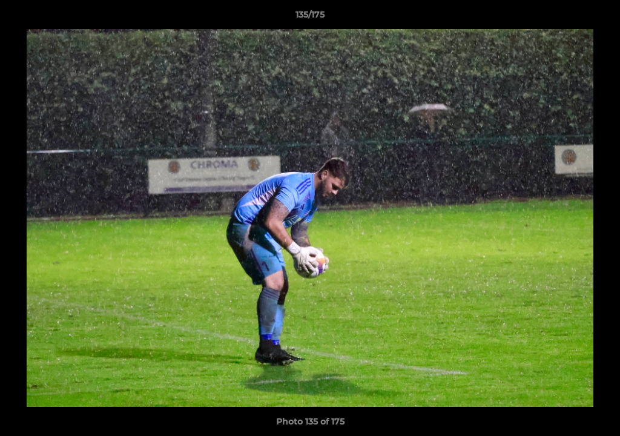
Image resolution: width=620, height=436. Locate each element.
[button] (598, 17)
